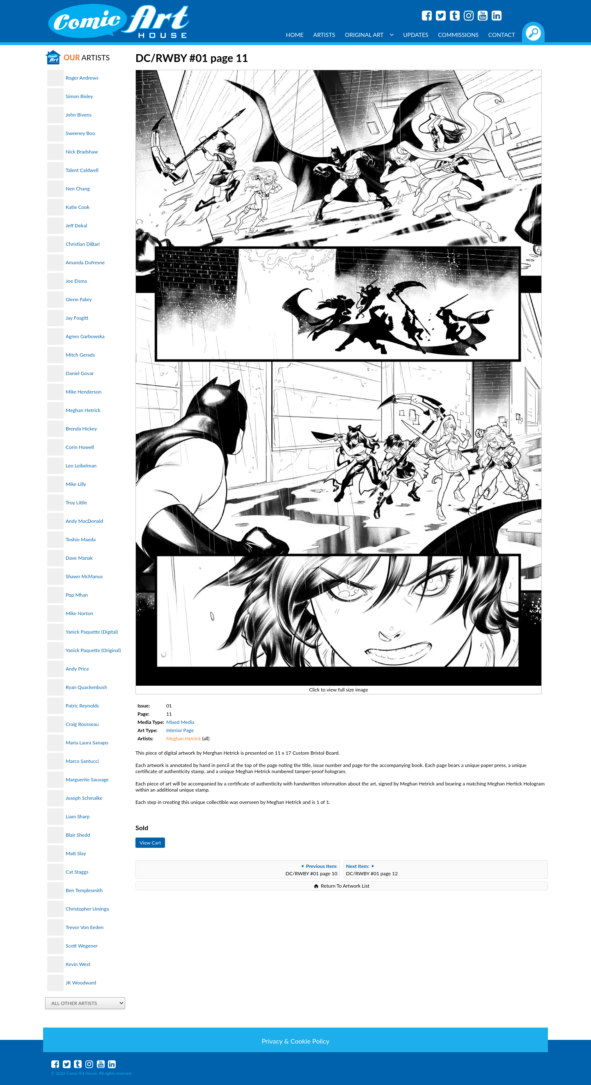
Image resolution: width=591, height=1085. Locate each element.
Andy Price (77, 669)
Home (295, 34)
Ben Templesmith (84, 890)
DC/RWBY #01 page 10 (311, 870)
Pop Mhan (77, 595)
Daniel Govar (80, 373)
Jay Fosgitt (77, 318)
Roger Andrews (82, 78)
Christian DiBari (83, 244)
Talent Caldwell (82, 170)
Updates (415, 34)
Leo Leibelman (81, 465)
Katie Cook (77, 207)
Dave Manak (79, 558)
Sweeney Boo (80, 133)
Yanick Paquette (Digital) (92, 632)
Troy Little (76, 502)
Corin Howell (80, 447)
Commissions (458, 34)
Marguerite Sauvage (87, 779)
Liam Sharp (77, 816)
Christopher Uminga (87, 909)
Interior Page (180, 730)
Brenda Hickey (81, 429)
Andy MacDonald (84, 521)
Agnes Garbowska (85, 336)
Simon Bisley (79, 96)
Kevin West (78, 964)
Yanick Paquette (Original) (93, 650)
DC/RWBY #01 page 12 (372, 870)
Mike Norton (79, 613)
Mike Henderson (83, 392)
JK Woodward (81, 983)
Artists (324, 34)
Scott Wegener (82, 946)
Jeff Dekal (76, 225)
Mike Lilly (76, 484)
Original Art (369, 34)
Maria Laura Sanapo (87, 742)
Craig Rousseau (82, 724)
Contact (501, 34)
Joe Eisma (76, 281)
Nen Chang (78, 188)
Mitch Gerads (80, 355)
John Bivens (79, 115)
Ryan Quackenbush (86, 687)
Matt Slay (76, 853)
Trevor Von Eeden (84, 927)
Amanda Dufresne (85, 262)
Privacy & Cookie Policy (295, 1041)
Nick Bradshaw (82, 152)
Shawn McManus (84, 576)
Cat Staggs (77, 872)
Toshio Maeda (81, 539)
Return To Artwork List (345, 886)
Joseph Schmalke (84, 798)
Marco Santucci (82, 761)
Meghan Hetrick (83, 410)
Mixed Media (180, 722)
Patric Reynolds (82, 706)
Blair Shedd (78, 835)
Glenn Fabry (79, 299)
